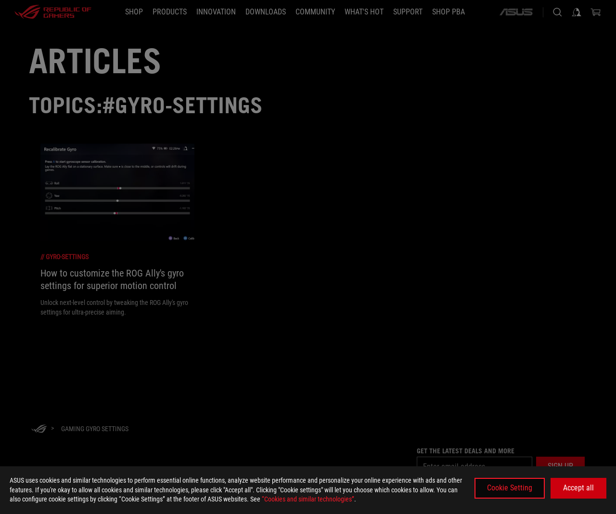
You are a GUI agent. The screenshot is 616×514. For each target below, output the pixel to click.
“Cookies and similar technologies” (308, 499)
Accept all (578, 487)
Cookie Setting (509, 487)
